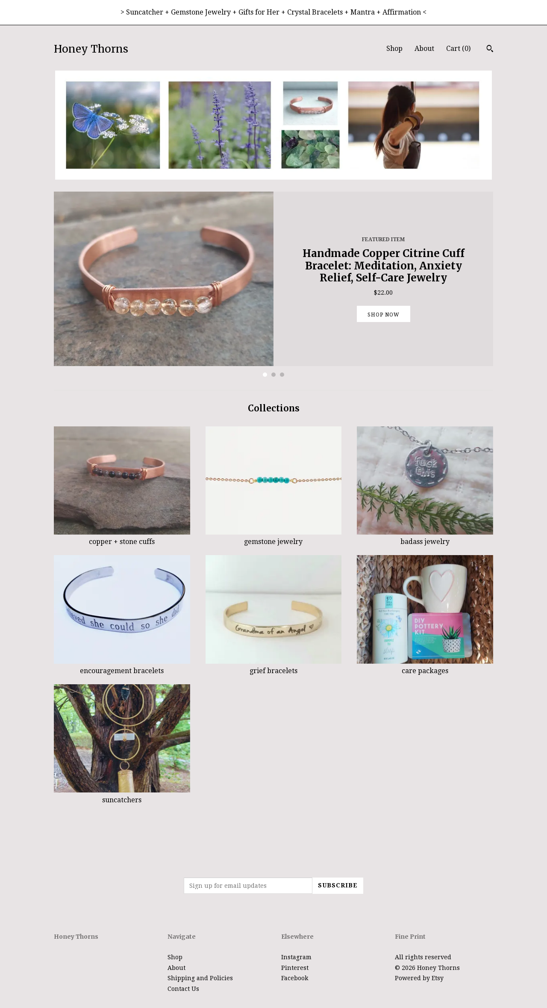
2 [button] (273, 374)
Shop (394, 48)
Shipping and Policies (200, 978)
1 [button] (265, 374)
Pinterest (295, 967)
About (424, 48)
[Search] (490, 49)
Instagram (296, 957)
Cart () (458, 48)
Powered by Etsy (419, 978)
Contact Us (183, 988)
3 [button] (282, 374)
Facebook (294, 978)
